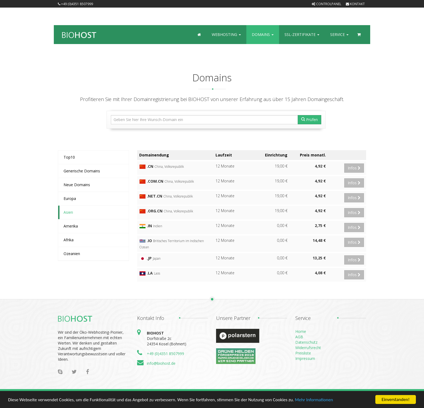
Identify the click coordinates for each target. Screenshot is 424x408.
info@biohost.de (161, 363)
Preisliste (303, 353)
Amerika (71, 226)
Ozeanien (72, 253)
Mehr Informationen (314, 400)
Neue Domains (77, 184)
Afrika (69, 239)
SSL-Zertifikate (301, 34)
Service (339, 34)
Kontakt (355, 4)
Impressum (305, 358)
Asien (68, 212)
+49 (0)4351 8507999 (75, 4)
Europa (70, 198)
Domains (263, 34)
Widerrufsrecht (308, 347)
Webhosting (226, 34)
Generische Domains (82, 170)
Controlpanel (326, 4)
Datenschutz (306, 342)
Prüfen (309, 119)
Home (300, 331)
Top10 (69, 157)
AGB (299, 336)
